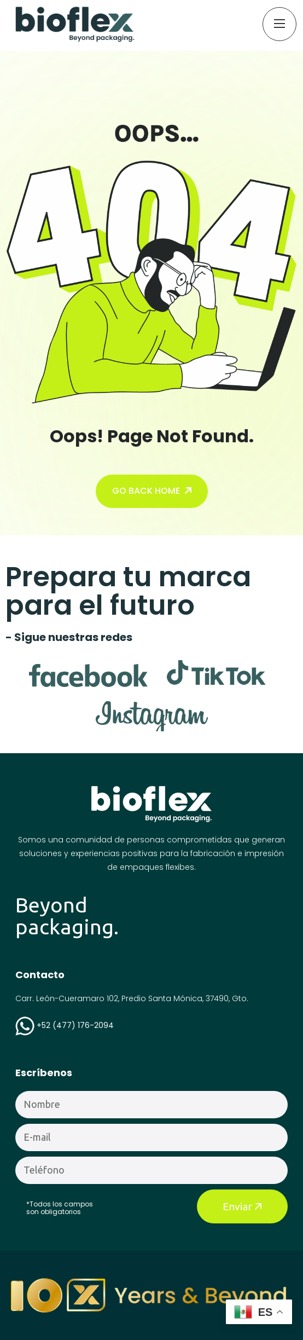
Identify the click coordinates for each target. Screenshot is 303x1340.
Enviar (242, 1206)
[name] (75, 24)
